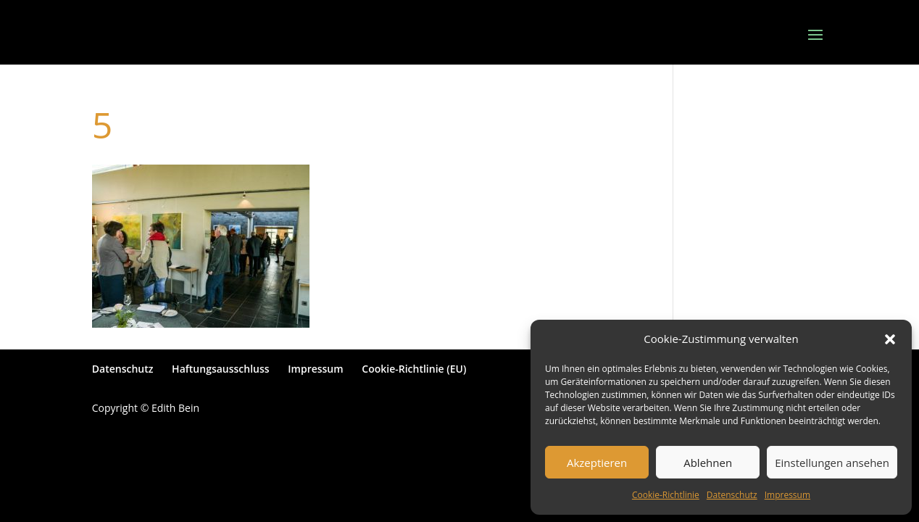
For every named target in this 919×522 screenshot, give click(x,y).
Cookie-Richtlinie (665, 495)
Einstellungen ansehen (832, 462)
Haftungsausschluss (221, 369)
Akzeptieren (597, 462)
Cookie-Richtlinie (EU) (414, 369)
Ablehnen (707, 462)
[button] (890, 339)
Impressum (787, 495)
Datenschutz (732, 495)
